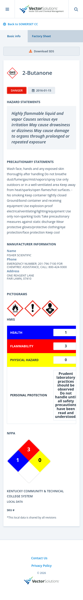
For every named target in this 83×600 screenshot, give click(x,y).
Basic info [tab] (13, 36)
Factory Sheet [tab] (41, 36)
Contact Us (39, 558)
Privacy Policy (41, 565)
